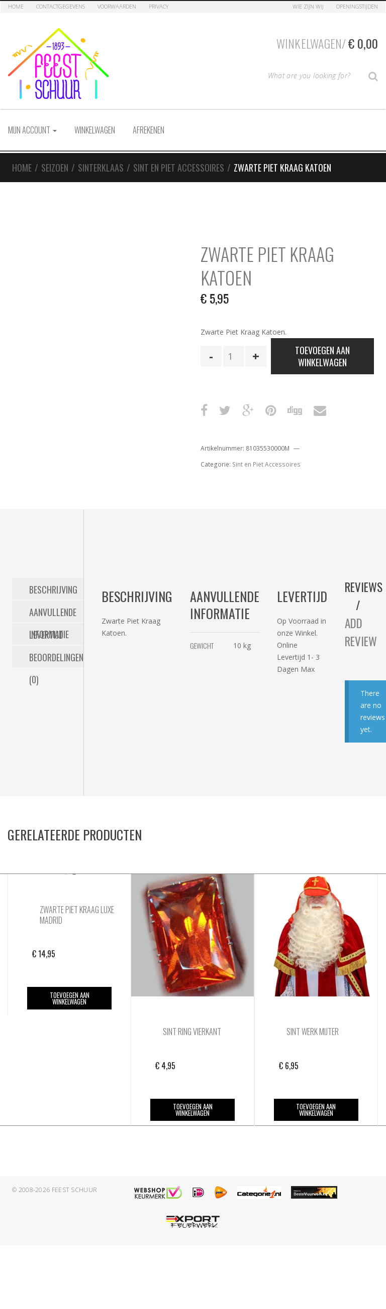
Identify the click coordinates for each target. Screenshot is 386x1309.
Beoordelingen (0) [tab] (56, 658)
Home (16, 6)
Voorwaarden (117, 6)
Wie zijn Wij (308, 6)
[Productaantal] (233, 356)
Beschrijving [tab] (53, 589)
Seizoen (54, 167)
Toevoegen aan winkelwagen (322, 356)
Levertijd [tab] (46, 634)
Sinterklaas (101, 167)
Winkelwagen (94, 130)
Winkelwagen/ (327, 43)
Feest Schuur (75, 1190)
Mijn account (32, 130)
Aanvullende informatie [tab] (52, 613)
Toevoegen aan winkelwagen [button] (69, 998)
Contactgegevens (60, 6)
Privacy (158, 6)
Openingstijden (357, 6)
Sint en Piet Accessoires (178, 167)
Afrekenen (148, 130)
